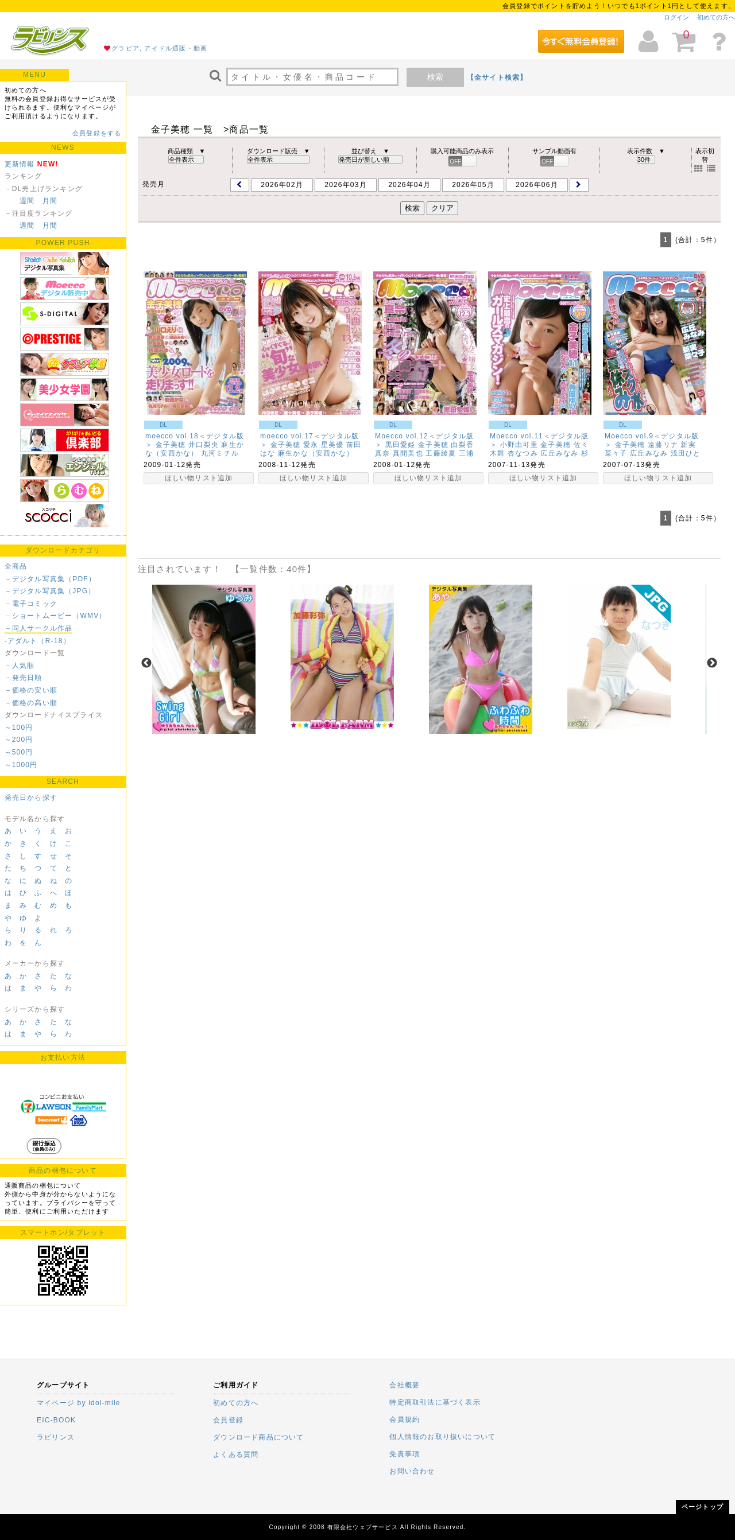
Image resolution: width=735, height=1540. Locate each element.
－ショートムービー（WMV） (56, 616)
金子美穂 (171, 445)
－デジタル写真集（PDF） (50, 579)
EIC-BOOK (56, 1420)
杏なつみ (523, 453)
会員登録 (228, 1420)
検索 (435, 76)
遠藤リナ (663, 445)
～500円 (19, 752)
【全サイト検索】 (497, 77)
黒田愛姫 (400, 445)
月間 (49, 201)
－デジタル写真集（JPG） (50, 591)
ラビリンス (56, 1437)
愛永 (310, 445)
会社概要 (404, 1385)
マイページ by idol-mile (79, 1403)
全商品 (16, 566)
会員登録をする (96, 133)
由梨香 (462, 445)
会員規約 (404, 1419)
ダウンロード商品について (258, 1437)
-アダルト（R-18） (38, 641)
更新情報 (20, 164)
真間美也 (408, 453)
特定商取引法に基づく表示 (434, 1402)
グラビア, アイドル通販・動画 (159, 48)
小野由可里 (519, 445)
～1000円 (21, 765)
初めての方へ (716, 17)
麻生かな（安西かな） (194, 449)
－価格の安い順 (31, 690)
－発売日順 (23, 678)
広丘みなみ (559, 453)
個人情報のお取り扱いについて (442, 1437)
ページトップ (703, 1506)
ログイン (676, 17)
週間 (27, 201)
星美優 (332, 445)
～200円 (19, 740)
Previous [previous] (146, 663)
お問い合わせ (412, 1471)
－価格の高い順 (31, 703)
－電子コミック (31, 604)
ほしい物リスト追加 (199, 478)
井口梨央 (203, 445)
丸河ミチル (220, 453)
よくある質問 (235, 1454)
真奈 (382, 453)
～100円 (19, 728)
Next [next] (712, 663)
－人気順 (20, 666)
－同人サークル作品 (39, 628)
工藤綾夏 (440, 453)
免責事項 (404, 1454)
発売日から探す (31, 798)
